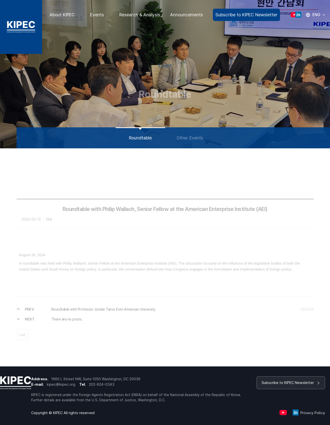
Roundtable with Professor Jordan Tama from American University (103, 314)
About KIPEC (62, 14)
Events (97, 14)
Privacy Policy (312, 413)
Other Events (190, 137)
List (22, 339)
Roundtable (140, 137)
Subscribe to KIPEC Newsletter (246, 14)
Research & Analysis (139, 14)
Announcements (186, 14)
